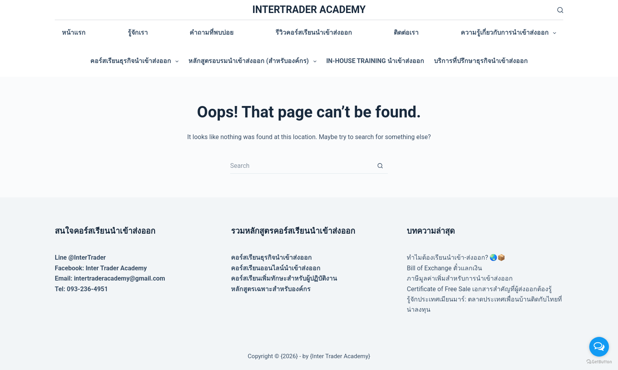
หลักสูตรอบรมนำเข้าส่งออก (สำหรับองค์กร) (253, 61)
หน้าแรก (74, 32)
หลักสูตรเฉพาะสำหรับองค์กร (271, 289)
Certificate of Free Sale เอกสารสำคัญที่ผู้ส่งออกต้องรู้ (479, 289)
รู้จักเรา (138, 32)
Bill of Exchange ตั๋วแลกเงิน (444, 268)
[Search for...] (301, 166)
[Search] (560, 10)
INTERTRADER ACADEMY (308, 9)
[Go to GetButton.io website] (599, 361)
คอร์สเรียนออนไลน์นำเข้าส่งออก (275, 268)
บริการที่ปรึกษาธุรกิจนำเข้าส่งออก (481, 61)
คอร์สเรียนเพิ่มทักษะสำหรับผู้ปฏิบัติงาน (284, 278)
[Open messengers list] (599, 347)
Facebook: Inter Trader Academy (101, 268)
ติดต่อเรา (406, 32)
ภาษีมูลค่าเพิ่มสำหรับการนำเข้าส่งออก (460, 278)
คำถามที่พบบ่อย (211, 32)
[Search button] (380, 166)
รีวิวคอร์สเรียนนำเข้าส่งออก (313, 32)
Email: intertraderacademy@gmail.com (110, 278)
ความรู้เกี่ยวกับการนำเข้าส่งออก (510, 33)
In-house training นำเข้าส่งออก (375, 61)
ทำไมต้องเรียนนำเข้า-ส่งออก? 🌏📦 (456, 257)
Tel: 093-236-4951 (81, 289)
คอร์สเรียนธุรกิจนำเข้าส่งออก (136, 61)
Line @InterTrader (80, 257)
